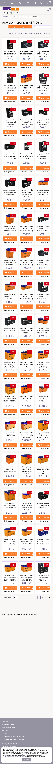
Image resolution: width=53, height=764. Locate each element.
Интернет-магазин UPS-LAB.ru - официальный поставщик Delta (29, 33)
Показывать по (7, 597)
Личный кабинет (8, 725)
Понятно (27, 760)
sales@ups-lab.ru (9, 747)
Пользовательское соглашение (13, 739)
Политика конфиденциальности (13, 736)
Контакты (5, 722)
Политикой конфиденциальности (14, 756)
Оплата (4, 733)
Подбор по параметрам (18, 27)
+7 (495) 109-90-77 (9, 744)
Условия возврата (8, 728)
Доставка (5, 730)
